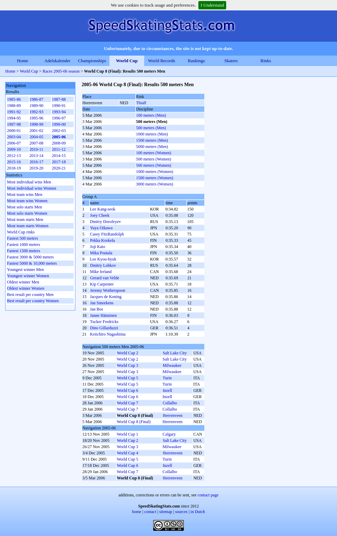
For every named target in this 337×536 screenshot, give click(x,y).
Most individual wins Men (29, 182)
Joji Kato (97, 246)
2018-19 (14, 168)
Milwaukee (172, 365)
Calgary (169, 434)
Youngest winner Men (25, 269)
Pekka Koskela (102, 240)
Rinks (266, 60)
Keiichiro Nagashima (107, 334)
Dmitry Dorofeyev (105, 221)
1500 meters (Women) (154, 177)
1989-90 (36, 105)
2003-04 (14, 136)
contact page (208, 495)
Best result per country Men (30, 294)
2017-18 (59, 161)
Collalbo (170, 403)
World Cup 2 (127, 353)
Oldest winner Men (23, 282)
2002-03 (59, 130)
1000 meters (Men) (152, 134)
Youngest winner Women (28, 275)
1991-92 (14, 111)
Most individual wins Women (31, 188)
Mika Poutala (101, 252)
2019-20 (36, 168)
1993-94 (59, 111)
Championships (92, 60)
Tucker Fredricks (104, 321)
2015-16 (14, 161)
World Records (161, 60)
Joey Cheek (99, 215)
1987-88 (59, 99)
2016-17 (36, 161)
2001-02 (36, 130)
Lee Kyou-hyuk (103, 259)
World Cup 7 (127, 403)
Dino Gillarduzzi (104, 327)
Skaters (231, 60)
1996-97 (59, 118)
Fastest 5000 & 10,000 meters (32, 263)
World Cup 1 (127, 434)
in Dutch (197, 511)
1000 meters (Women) (154, 171)
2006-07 (14, 143)
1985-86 (14, 99)
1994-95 (14, 118)
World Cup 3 (127, 365)
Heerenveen (172, 415)
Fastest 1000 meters (23, 244)
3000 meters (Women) (154, 184)
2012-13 (14, 155)
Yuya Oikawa (101, 227)
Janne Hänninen (103, 315)
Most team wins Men (24, 194)
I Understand (212, 5)
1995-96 (36, 118)
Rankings (196, 60)
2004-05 (36, 136)
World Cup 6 (127, 390)
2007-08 (36, 143)
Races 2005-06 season (61, 71)
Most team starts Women (27, 225)
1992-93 (36, 111)
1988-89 (14, 105)
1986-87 (36, 99)
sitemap (165, 511)
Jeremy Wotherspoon (107, 290)
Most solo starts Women (27, 213)
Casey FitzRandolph (107, 234)
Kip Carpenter (102, 284)
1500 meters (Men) (152, 140)
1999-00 (59, 124)
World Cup (127, 60)
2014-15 (59, 155)
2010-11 (36, 149)
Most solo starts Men (24, 207)
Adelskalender (57, 60)
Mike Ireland (101, 271)
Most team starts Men (25, 219)
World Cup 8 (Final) (133, 421)
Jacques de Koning (106, 296)
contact (150, 511)
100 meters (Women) (153, 152)
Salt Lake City (175, 353)
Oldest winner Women (25, 288)
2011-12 (59, 149)
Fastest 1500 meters (23, 250)
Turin (167, 378)
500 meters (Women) (153, 159)
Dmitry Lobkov (103, 265)
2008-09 (59, 143)
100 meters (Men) (151, 115)
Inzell (167, 390)
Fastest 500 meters (22, 238)
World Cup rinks (21, 232)
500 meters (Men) (151, 127)
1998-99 (36, 124)
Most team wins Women (27, 200)
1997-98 (14, 124)
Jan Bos (96, 309)
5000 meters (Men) (152, 146)
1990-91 (59, 105)
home (136, 511)
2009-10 (14, 149)
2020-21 (59, 168)
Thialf (141, 102)
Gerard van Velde (104, 277)
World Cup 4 (127, 453)
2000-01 (14, 130)
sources (181, 511)
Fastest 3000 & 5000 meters (30, 257)
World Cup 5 (127, 378)
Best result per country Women (33, 300)
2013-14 (36, 155)
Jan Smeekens (102, 302)
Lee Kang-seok (102, 209)
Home (22, 60)
